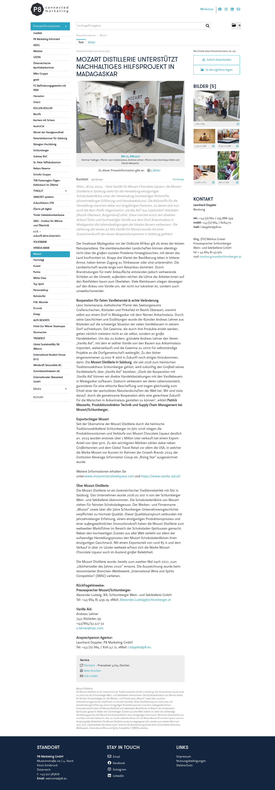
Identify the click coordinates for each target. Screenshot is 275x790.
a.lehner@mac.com (89, 628)
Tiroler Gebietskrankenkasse (48, 215)
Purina (36, 272)
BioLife (37, 114)
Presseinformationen (50, 26)
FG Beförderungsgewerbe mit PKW (49, 88)
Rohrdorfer (39, 296)
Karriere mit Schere (44, 120)
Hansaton (38, 96)
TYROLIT (49, 191)
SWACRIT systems (43, 197)
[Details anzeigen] (238, 124)
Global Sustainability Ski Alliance (46, 346)
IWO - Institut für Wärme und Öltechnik (47, 223)
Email (113, 756)
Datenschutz (184, 765)
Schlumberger (41, 150)
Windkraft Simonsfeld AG (47, 365)
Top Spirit (38, 284)
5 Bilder (155, 170)
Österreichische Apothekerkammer (43, 65)
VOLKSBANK (40, 242)
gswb (36, 80)
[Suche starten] (207, 26)
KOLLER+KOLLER (42, 108)
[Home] (49, 9)
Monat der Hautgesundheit (48, 132)
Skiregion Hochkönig (44, 144)
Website (207, 9)
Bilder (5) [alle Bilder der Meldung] (204, 86)
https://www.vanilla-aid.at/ (161, 476)
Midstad (37, 51)
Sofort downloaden (216, 59)
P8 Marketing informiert (46, 39)
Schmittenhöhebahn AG (46, 371)
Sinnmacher (39, 332)
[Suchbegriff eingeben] (143, 26)
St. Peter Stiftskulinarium (47, 162)
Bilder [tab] (91, 42)
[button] (236, 25)
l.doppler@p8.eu (139, 647)
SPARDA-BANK (41, 248)
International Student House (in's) (49, 357)
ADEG (36, 45)
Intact (36, 102)
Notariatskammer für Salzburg (50, 138)
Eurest (36, 266)
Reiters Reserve (41, 168)
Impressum (183, 756)
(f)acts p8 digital (42, 209)
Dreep (36, 314)
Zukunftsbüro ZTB (43, 203)
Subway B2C (40, 156)
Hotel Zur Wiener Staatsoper (49, 326)
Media (49, 389)
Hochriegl (38, 260)
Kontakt (38, 397)
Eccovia (37, 308)
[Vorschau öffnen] (130, 117)
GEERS (37, 57)
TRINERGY (39, 338)
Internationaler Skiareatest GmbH (48, 379)
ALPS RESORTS (41, 320)
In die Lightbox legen (217, 69)
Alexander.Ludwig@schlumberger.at (145, 600)
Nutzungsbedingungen (191, 761)
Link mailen (91, 676)
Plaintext (178, 179)
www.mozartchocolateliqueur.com (109, 476)
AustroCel (38, 126)
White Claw (39, 278)
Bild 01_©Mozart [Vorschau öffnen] (130, 156)
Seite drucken (92, 670)
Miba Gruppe (40, 74)
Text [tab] (81, 42)
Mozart (37, 254)
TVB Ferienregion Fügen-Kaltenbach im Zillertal (47, 183)
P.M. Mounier (40, 302)
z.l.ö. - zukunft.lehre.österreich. (47, 234)
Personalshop (40, 290)
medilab (37, 33)
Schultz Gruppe (41, 175)
